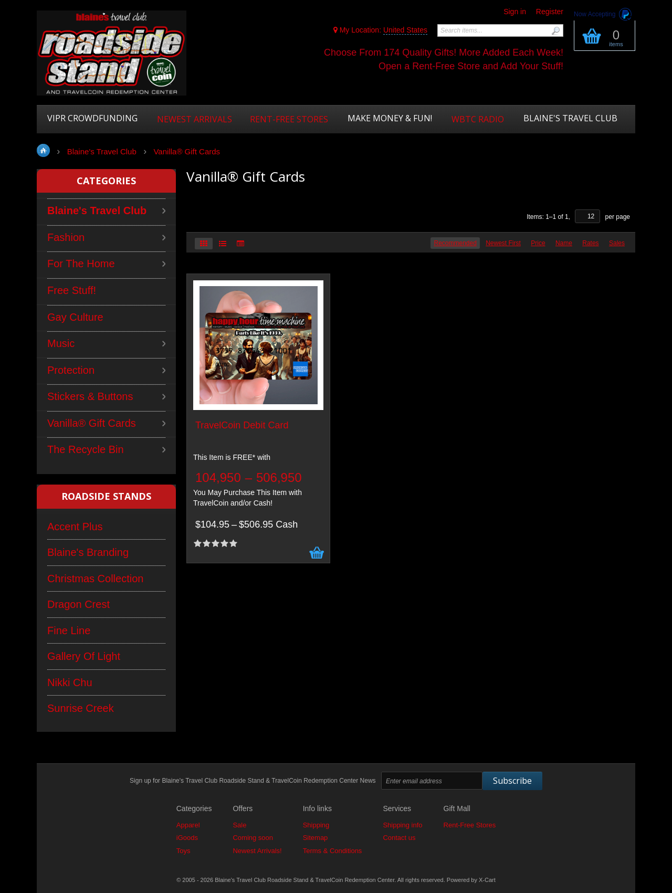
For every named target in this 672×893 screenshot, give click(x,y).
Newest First (503, 243)
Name (563, 243)
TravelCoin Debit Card (241, 425)
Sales (617, 243)
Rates (590, 243)
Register (549, 11)
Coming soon (253, 838)
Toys (183, 851)
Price (538, 243)
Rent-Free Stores (470, 825)
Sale (239, 825)
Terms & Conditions (332, 851)
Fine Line (68, 630)
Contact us (399, 838)
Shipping (316, 825)
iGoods (187, 838)
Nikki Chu (69, 682)
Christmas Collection (95, 578)
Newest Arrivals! (257, 851)
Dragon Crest (78, 604)
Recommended (455, 243)
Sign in (514, 11)
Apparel (188, 825)
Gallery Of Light (83, 656)
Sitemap (315, 838)
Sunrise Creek (80, 708)
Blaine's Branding (88, 552)
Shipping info (402, 825)
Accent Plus (75, 526)
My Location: (380, 30)
